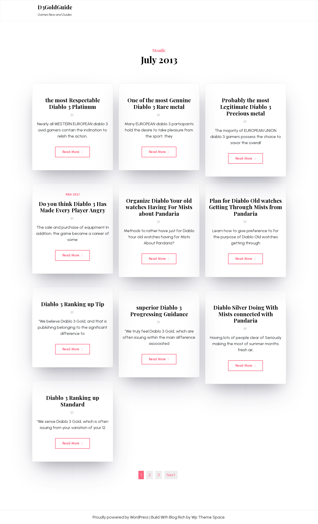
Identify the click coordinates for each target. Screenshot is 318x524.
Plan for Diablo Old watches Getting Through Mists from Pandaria (245, 207)
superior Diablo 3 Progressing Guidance (159, 310)
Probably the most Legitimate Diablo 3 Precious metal (245, 106)
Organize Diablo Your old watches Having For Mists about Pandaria (159, 207)
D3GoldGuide (55, 7)
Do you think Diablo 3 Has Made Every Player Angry (73, 207)
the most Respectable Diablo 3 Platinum (72, 103)
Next (171, 474)
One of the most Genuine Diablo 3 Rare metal (159, 103)
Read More (72, 152)
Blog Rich (177, 517)
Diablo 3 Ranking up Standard (72, 401)
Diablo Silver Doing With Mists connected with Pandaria (245, 314)
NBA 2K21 (73, 194)
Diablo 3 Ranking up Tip (72, 304)
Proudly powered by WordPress (121, 517)
